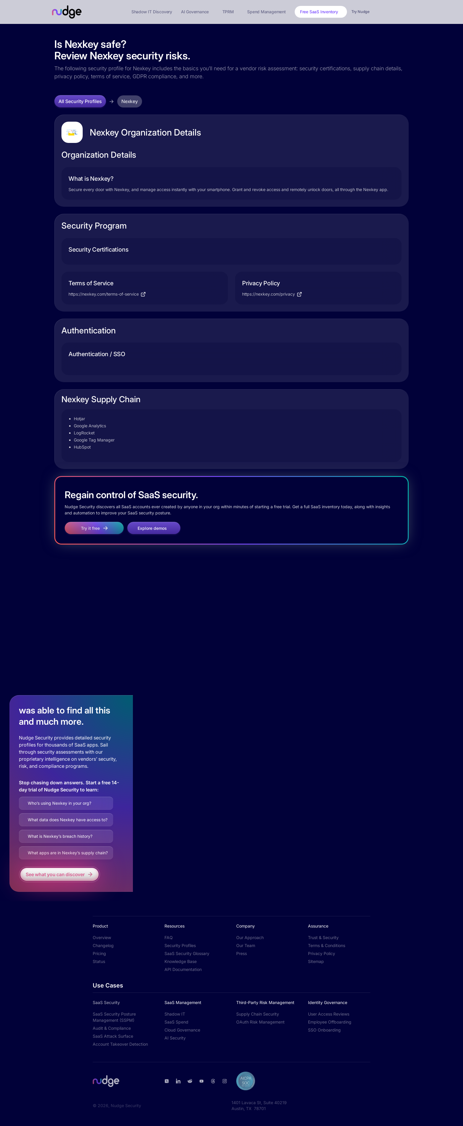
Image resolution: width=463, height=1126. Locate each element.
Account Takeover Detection (120, 1044)
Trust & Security (323, 937)
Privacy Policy (321, 953)
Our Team (245, 945)
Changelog (103, 945)
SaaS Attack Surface (113, 1036)
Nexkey (129, 101)
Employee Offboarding (329, 1021)
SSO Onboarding (324, 1029)
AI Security (175, 1037)
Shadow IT (174, 1013)
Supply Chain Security (257, 1013)
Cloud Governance (182, 1029)
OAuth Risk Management (260, 1021)
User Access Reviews (328, 1013)
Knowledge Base (180, 961)
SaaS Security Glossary (186, 953)
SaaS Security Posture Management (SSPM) (114, 1017)
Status (99, 961)
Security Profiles (180, 945)
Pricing (99, 953)
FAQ (168, 937)
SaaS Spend (176, 1021)
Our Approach (250, 937)
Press (241, 953)
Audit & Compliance (112, 1028)
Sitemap (316, 961)
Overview (102, 937)
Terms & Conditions (326, 945)
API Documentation (183, 969)
